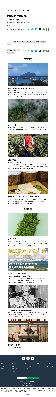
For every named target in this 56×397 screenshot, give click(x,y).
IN (13, 29)
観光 (15, 52)
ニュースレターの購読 (28, 369)
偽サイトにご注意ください (51, 369)
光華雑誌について (38, 367)
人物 (19, 52)
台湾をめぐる (14, 372)
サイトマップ (38, 369)
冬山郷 (19, 43)
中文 (8, 29)
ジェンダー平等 (3, 372)
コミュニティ (14, 10)
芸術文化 (13, 369)
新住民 (8, 46)
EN (11, 29)
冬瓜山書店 (30, 43)
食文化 (8, 55)
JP (38, 4)
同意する (28, 394)
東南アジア (37, 43)
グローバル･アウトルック (15, 367)
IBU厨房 (24, 43)
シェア (24, 30)
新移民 (13, 55)
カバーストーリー (3, 367)
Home (8, 10)
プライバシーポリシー (50, 367)
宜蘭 (15, 43)
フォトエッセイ (14, 375)
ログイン (26, 367)
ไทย (16, 29)
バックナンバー (3, 369)
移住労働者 (44, 43)
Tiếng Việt (9, 31)
